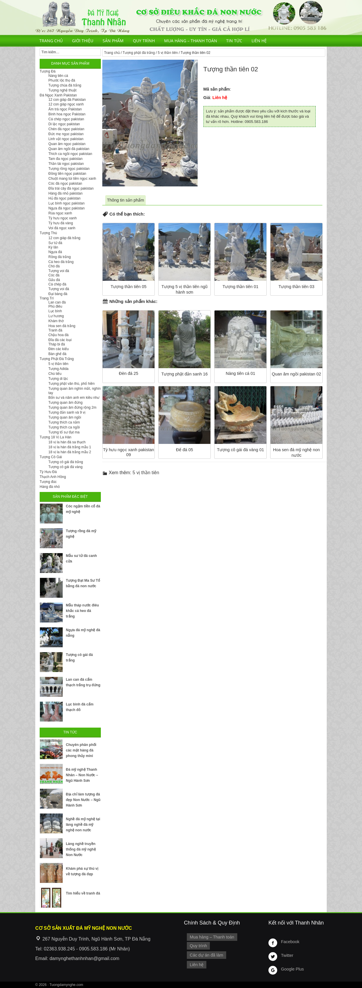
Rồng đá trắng (59, 257)
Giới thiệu (82, 40)
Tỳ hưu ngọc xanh (62, 218)
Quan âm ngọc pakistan (66, 144)
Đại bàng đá (57, 294)
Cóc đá (53, 275)
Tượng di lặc (58, 379)
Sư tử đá (55, 243)
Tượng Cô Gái (51, 457)
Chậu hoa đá (58, 335)
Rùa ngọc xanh (60, 213)
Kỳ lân (53, 247)
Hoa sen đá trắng (61, 326)
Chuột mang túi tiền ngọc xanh (72, 179)
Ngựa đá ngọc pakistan (66, 208)
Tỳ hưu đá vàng (60, 223)
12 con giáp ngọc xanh (66, 104)
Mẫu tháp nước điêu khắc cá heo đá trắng (82, 610)
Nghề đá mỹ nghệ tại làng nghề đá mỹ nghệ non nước (83, 824)
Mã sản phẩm (216, 89)
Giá (206, 97)
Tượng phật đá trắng (139, 53)
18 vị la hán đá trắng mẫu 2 (69, 452)
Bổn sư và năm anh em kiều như (73, 398)
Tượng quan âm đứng (65, 403)
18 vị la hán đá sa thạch (66, 442)
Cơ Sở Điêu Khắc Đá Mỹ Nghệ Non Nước (181, 17)
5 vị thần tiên (168, 53)
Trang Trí (47, 298)
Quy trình (144, 40)
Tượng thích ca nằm (64, 422)
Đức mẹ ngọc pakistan (66, 134)
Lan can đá (57, 302)
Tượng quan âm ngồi (64, 417)
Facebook (290, 941)
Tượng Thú (48, 233)
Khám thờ (56, 321)
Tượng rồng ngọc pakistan (68, 169)
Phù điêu (55, 306)
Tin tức (234, 40)
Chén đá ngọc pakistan (66, 129)
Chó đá (54, 266)
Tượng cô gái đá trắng (65, 462)
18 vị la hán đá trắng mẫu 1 (69, 447)
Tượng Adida (58, 369)
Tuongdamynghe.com (66, 985)
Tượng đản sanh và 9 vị (66, 412)
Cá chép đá (57, 284)
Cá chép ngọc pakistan (66, 119)
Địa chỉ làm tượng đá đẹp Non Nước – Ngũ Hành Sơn (83, 799)
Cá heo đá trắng (60, 262)
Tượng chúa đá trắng (64, 85)
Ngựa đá (55, 252)
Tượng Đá (47, 71)
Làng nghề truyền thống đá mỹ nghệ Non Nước (81, 849)
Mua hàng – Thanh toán (190, 40)
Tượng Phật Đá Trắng (57, 359)
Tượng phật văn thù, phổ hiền (71, 384)
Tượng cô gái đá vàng (65, 467)
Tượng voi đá (58, 271)
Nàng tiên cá (58, 76)
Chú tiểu (54, 374)
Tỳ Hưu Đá (48, 472)
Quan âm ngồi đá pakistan (68, 149)
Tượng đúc (48, 482)
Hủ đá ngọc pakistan (64, 198)
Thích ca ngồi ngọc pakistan (70, 154)
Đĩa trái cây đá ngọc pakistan (71, 188)
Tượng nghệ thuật (62, 90)
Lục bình (55, 311)
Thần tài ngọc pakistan (66, 164)
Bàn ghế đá (57, 354)
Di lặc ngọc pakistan (64, 124)
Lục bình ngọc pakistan (66, 203)
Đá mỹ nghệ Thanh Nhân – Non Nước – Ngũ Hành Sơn (82, 775)
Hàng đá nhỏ (50, 487)
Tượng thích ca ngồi (64, 427)
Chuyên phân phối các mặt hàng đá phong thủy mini (81, 750)
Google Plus (292, 969)
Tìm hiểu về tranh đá (83, 893)
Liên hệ (259, 40)
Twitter (287, 955)
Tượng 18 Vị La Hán (55, 437)
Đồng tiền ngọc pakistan (67, 174)
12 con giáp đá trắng (64, 238)
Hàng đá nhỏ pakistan (65, 193)
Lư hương (56, 316)
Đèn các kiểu (58, 349)
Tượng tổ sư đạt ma (64, 432)
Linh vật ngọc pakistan (65, 139)
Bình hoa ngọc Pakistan (66, 114)
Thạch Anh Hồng (53, 477)
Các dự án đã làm (206, 955)
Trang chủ (51, 40)
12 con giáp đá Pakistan (67, 100)
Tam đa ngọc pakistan (65, 159)
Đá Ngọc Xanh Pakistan (58, 95)
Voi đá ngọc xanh (61, 228)
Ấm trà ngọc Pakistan (65, 109)
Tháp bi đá (56, 344)
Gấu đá (54, 280)
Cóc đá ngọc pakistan (65, 183)
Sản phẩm (113, 40)
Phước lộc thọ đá (61, 80)
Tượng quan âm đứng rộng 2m (72, 407)
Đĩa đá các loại (60, 340)
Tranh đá (55, 330)
